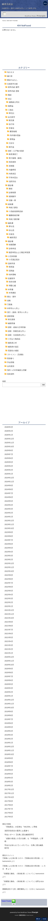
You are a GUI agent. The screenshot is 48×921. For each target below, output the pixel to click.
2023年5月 (8, 548)
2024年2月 (8, 513)
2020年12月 (9, 657)
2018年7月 (8, 766)
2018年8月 (8, 762)
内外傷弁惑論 (15, 135)
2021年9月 (8, 622)
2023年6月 (8, 544)
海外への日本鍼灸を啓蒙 (17, 370)
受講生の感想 (13, 351)
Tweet (3, 901)
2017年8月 (8, 805)
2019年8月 (8, 715)
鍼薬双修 (11, 323)
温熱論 (11, 271)
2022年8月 (8, 579)
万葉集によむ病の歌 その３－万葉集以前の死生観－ (21, 858)
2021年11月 (9, 614)
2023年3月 (8, 556)
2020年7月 (8, 676)
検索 (4, 381)
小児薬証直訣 (14, 260)
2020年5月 (8, 684)
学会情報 (10, 362)
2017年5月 (8, 817)
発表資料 (10, 374)
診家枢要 (12, 192)
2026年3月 (8, 427)
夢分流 (11, 226)
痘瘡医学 (11, 278)
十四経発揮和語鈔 (16, 211)
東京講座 (11, 319)
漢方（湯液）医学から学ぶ (17, 312)
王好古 (11, 143)
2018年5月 (8, 774)
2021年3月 (8, 645)
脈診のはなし (12, 80)
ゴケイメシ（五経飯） (16, 354)
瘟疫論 (11, 267)
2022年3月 (8, 598)
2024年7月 (8, 493)
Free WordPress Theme (27, 912)
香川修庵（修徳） (16, 158)
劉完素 (11, 120)
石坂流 (11, 234)
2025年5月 (8, 462)
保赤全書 (12, 282)
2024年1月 (8, 517)
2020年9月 (8, 669)
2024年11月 (9, 482)
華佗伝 (11, 113)
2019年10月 (9, 708)
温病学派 (11, 263)
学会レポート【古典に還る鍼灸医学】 (19, 835)
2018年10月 (9, 754)
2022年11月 (9, 567)
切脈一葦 (12, 200)
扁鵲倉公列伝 (14, 102)
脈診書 (10, 185)
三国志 (10, 110)
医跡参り (10, 358)
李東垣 (11, 128)
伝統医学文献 (12, 84)
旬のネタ (10, 72)
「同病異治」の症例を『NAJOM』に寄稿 (20, 827)
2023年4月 (8, 552)
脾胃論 (12, 139)
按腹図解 (12, 245)
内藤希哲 (12, 170)
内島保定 (12, 174)
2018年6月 (8, 770)
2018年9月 (8, 758)
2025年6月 (8, 458)
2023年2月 (8, 559)
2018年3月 (8, 782)
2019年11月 (9, 704)
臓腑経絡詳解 (14, 215)
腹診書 (10, 241)
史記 (10, 99)
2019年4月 (8, 731)
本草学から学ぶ (13, 308)
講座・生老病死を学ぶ (17, 335)
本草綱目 (12, 293)
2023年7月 (8, 540)
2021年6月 (8, 634)
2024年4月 (8, 505)
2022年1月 (8, 606)
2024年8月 (8, 489)
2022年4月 (8, 595)
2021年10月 (9, 618)
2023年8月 (8, 536)
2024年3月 (8, 509)
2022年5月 (8, 591)
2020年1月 (8, 696)
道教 (9, 301)
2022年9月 (8, 575)
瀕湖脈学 (12, 196)
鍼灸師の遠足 (13, 347)
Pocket (8, 901)
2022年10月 (9, 571)
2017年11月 (9, 793)
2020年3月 (8, 688)
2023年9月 (8, 532)
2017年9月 (8, 801)
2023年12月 (9, 521)
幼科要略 (12, 275)
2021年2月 (8, 649)
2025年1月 (8, 474)
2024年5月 (8, 501)
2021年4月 (8, 641)
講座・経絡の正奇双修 (17, 327)
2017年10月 (9, 797)
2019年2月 (8, 739)
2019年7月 (8, 719)
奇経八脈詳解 (14, 219)
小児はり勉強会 (14, 339)
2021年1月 (8, 653)
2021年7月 (8, 630)
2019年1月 (8, 743)
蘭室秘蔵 (13, 131)
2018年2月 (8, 785)
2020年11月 (9, 661)
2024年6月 (8, 497)
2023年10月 (9, 528)
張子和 (11, 124)
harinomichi (6, 861)
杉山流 (11, 230)
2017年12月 (9, 789)
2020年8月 (8, 672)
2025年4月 (8, 466)
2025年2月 (8, 470)
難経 (10, 95)
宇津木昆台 (13, 178)
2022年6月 (8, 587)
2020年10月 (9, 665)
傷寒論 (10, 106)
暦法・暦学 (11, 297)
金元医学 (11, 117)
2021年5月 (8, 637)
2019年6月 (8, 723)
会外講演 (10, 366)
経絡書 (10, 204)
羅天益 (11, 147)
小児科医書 (12, 256)
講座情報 (10, 316)
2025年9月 (8, 450)
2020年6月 (8, 680)
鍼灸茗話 (13, 237)
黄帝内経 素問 (13, 87)
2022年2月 (8, 602)
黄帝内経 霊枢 (13, 91)
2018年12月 (9, 747)
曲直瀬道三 (13, 154)
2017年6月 (8, 813)
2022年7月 (8, 583)
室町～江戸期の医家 (16, 151)
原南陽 (11, 166)
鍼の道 (9, 76)
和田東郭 (12, 162)
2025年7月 (8, 454)
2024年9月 (8, 485)
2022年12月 (9, 563)
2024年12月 (9, 478)
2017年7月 (8, 809)
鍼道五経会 (7, 4)
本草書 (10, 289)
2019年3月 (8, 735)
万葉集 (9, 304)
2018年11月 (9, 750)
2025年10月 (9, 446)
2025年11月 (9, 443)
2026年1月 (8, 435)
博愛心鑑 (12, 286)
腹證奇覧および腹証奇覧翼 (19, 252)
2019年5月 (8, 727)
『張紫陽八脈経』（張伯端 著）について (17, 874)
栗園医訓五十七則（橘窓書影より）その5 (17, 889)
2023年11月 (9, 524)
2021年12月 (9, 610)
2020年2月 (8, 692)
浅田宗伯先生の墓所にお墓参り (16, 831)
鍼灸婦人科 (12, 343)
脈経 (10, 189)
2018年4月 (8, 778)
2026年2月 (8, 431)
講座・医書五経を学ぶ (17, 331)
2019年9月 (8, 711)
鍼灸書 (10, 223)
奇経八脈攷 (13, 207)
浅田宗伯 (12, 181)
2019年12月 (9, 700)
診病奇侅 (12, 248)
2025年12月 (9, 439)
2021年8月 (8, 626)
